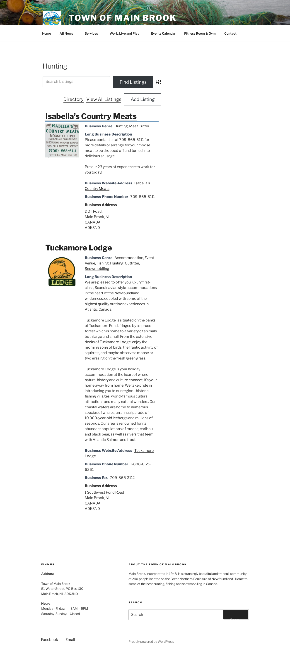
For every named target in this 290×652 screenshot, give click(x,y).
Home (46, 33)
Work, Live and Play (127, 33)
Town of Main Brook (122, 18)
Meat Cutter (139, 126)
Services (93, 33)
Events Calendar (163, 33)
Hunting (121, 126)
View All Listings (103, 99)
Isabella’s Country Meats (91, 116)
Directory (73, 99)
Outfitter (132, 263)
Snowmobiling (97, 269)
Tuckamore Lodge (78, 247)
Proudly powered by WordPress (151, 641)
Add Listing (143, 99)
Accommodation (128, 258)
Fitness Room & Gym (200, 33)
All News (68, 33)
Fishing (103, 263)
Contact (232, 33)
